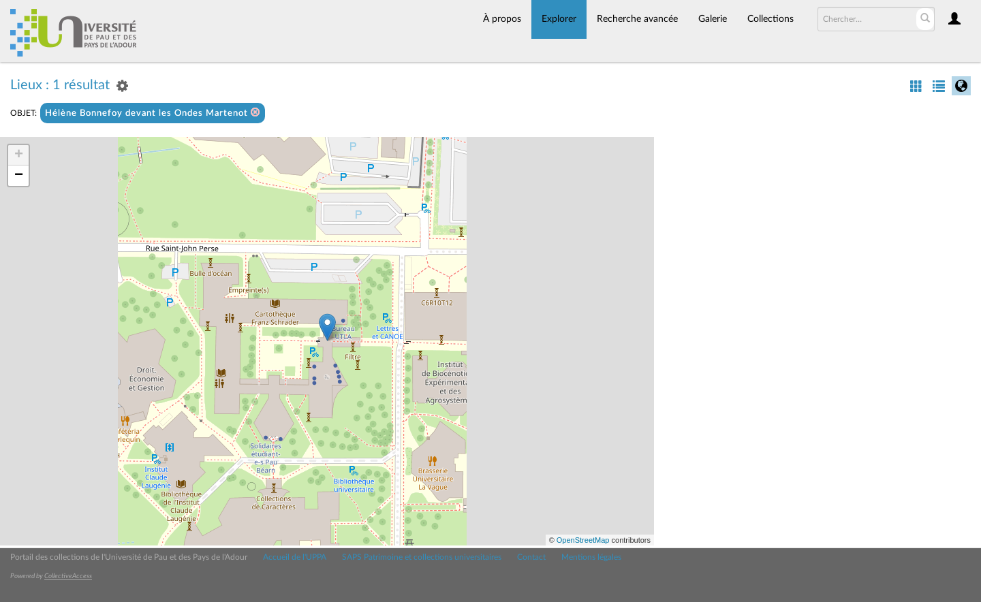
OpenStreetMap (583, 540)
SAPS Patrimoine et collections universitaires (421, 557)
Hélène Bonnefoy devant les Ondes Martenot (152, 113)
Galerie (712, 19)
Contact (531, 557)
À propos (502, 19)
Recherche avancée (637, 19)
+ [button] (18, 155)
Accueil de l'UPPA (294, 557)
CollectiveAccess (68, 576)
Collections (770, 19)
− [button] (18, 175)
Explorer (559, 19)
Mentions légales (591, 557)
